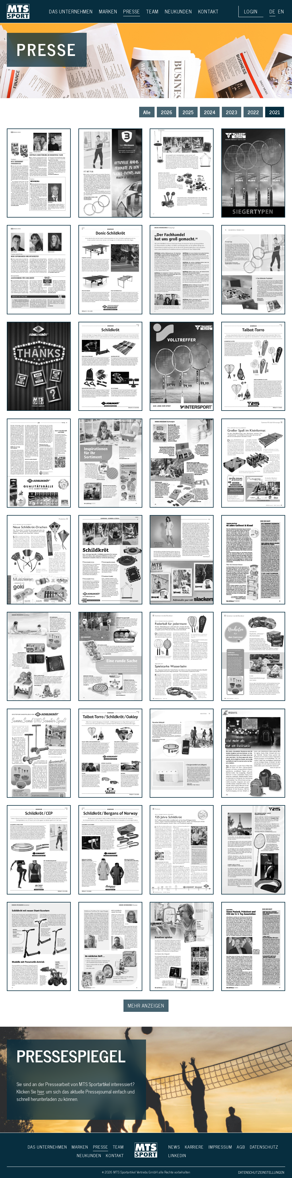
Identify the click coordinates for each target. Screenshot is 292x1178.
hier (40, 1091)
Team (118, 1146)
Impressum (220, 1146)
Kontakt (115, 1155)
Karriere (194, 1146)
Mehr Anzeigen (146, 1005)
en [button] (281, 11)
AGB (241, 1146)
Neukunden (89, 1155)
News (174, 1146)
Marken (80, 1146)
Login (250, 11)
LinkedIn (177, 1155)
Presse (100, 1146)
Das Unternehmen (47, 1146)
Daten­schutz (264, 1146)
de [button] (272, 11)
